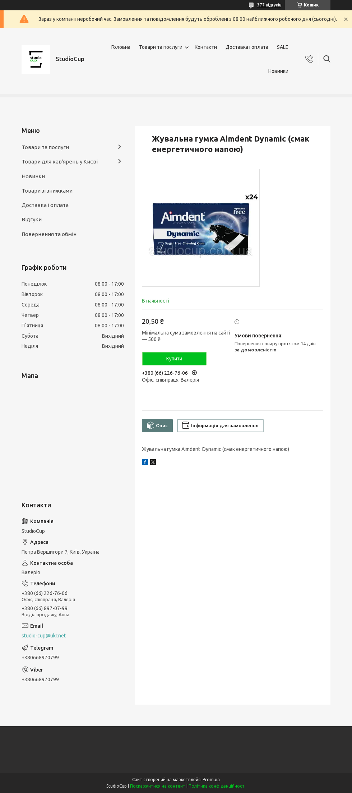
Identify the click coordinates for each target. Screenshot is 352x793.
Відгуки (32, 219)
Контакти (206, 47)
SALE (282, 47)
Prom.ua (211, 779)
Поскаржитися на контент (157, 786)
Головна (120, 47)
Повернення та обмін (49, 234)
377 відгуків (269, 5)
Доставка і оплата (247, 47)
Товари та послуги (160, 47)
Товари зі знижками (47, 191)
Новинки (278, 71)
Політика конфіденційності (217, 786)
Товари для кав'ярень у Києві (60, 161)
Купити (174, 358)
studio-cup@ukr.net (44, 635)
